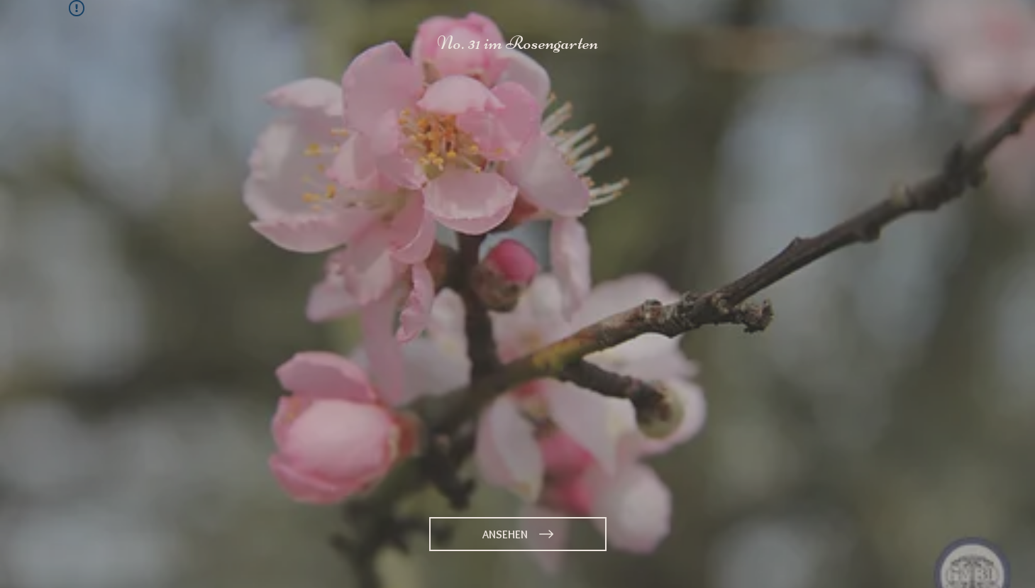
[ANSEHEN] (518, 534)
